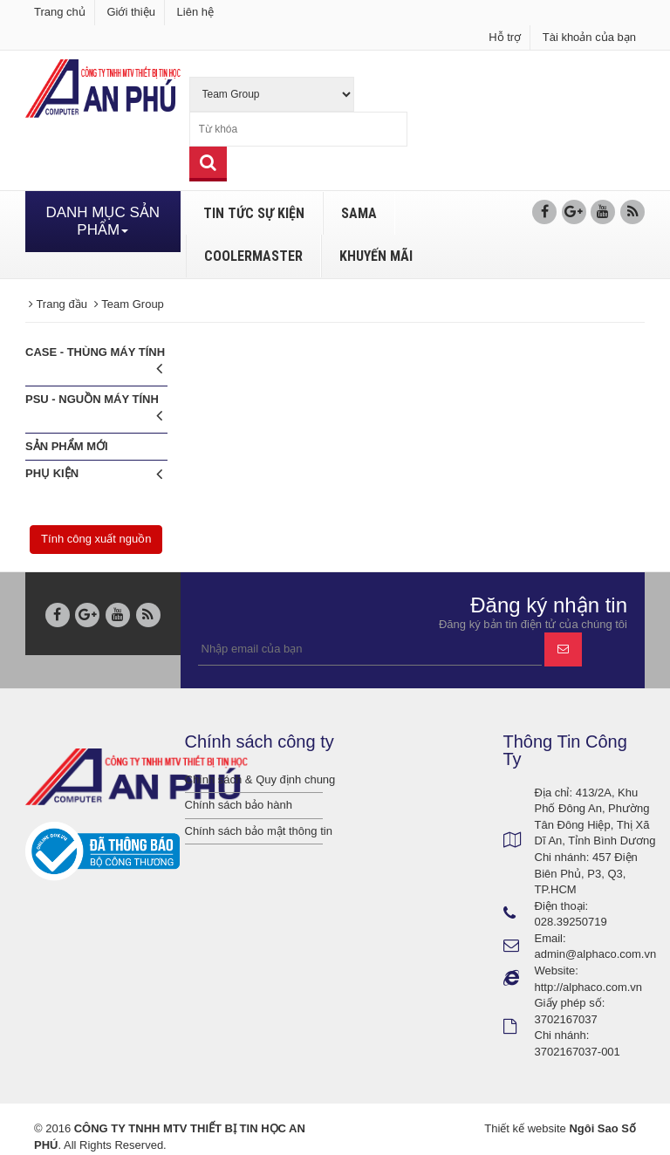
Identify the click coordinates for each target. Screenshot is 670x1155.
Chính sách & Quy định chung (254, 779)
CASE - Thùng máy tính (95, 363)
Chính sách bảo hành (238, 804)
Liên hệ (195, 11)
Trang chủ (59, 11)
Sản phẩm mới (66, 446)
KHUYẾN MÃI (376, 256)
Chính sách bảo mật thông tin (254, 830)
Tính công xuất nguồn (96, 538)
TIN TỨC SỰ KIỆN (253, 213)
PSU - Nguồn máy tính (93, 410)
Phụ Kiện (93, 474)
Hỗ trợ (505, 37)
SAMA (359, 213)
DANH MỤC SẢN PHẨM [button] (102, 221)
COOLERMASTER (253, 256)
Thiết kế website (524, 1128)
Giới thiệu (130, 11)
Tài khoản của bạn (589, 37)
